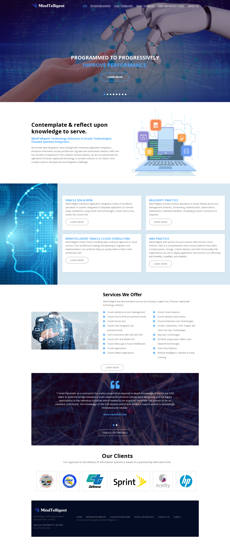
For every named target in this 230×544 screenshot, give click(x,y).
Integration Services (101, 6)
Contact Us (193, 6)
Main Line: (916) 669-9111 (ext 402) (48, 525)
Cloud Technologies (123, 6)
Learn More (77, 222)
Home (84, 6)
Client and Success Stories (171, 6)
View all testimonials (115, 432)
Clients (177, 517)
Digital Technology (145, 6)
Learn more (115, 77)
